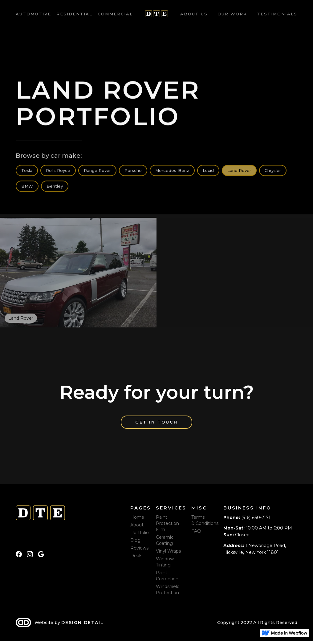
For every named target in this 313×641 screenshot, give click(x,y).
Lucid (208, 170)
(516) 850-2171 (246, 517)
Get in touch (156, 422)
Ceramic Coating (164, 540)
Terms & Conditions (204, 520)
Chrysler (273, 170)
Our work (232, 13)
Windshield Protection (168, 589)
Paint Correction (167, 576)
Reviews (139, 548)
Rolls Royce (58, 170)
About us (194, 13)
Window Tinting (165, 562)
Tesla (26, 170)
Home (137, 517)
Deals (136, 555)
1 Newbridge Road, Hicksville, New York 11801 (254, 549)
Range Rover (97, 170)
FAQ (196, 531)
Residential (74, 13)
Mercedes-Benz (172, 170)
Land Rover (239, 170)
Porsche (133, 170)
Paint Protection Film (167, 523)
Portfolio (139, 532)
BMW (27, 186)
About (137, 525)
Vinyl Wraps (168, 551)
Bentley (55, 186)
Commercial (115, 13)
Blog (135, 540)
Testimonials (277, 13)
